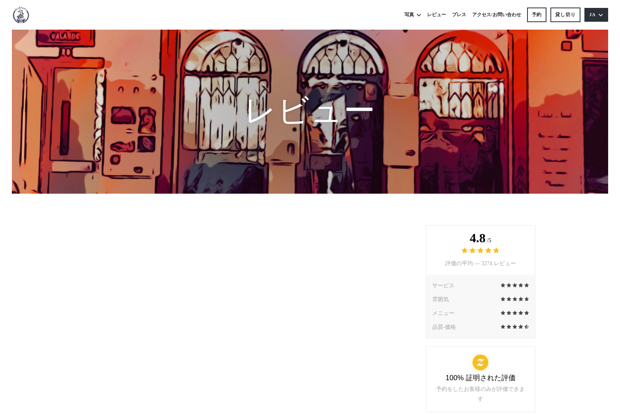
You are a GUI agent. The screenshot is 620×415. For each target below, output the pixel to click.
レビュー (436, 14)
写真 (413, 15)
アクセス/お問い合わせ (496, 14)
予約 (537, 14)
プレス (459, 14)
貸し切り (565, 14)
